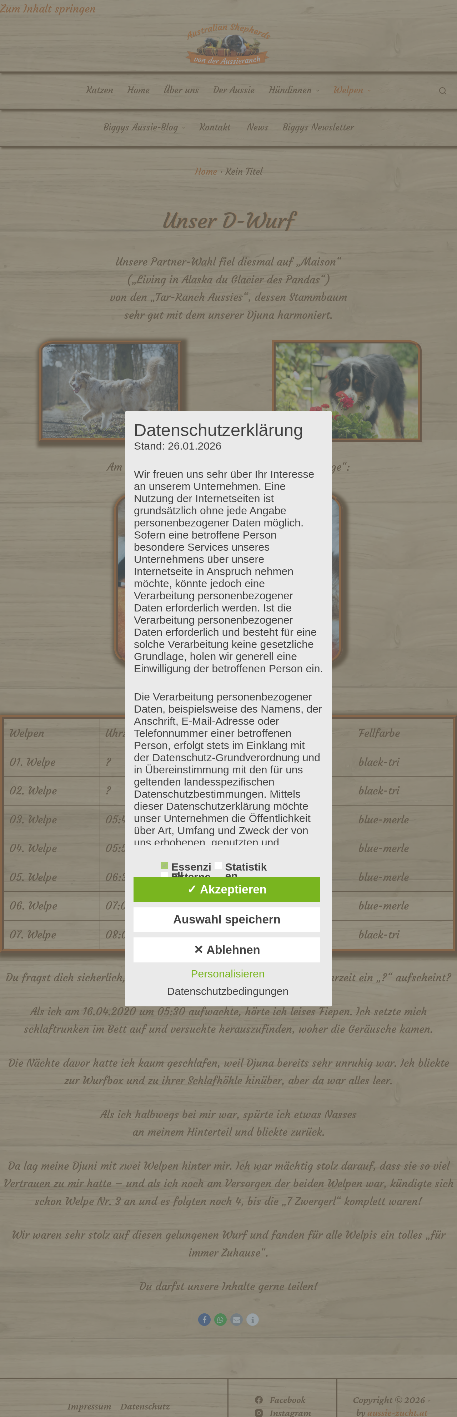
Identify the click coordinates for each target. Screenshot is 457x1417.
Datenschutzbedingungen (227, 991)
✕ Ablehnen (227, 949)
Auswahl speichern (227, 919)
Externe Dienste (186, 876)
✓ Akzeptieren (227, 889)
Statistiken (241, 866)
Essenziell (186, 866)
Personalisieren (228, 974)
